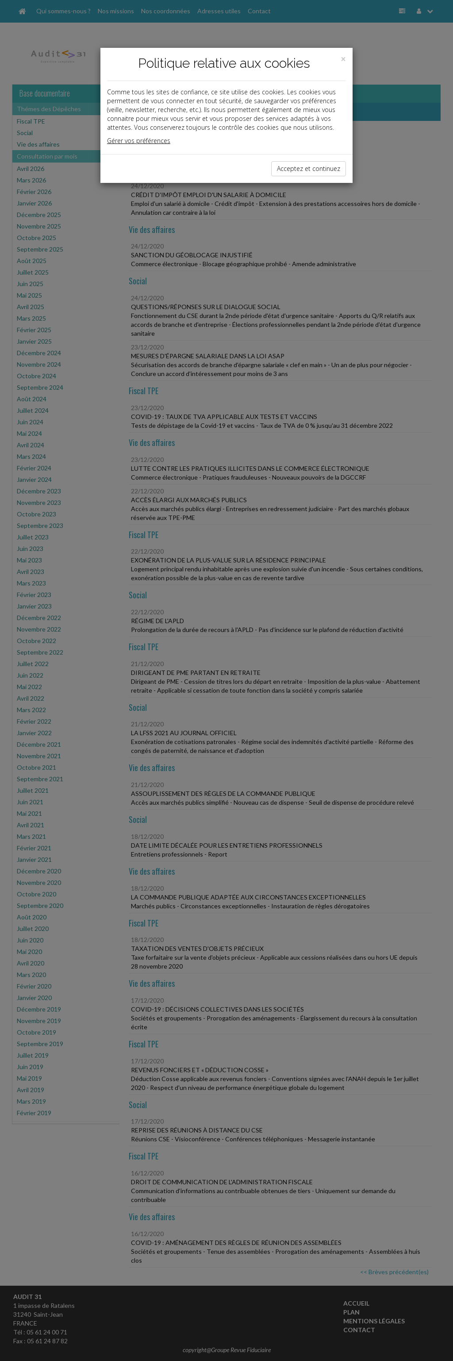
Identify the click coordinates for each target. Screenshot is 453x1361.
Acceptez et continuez (308, 168)
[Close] (343, 59)
